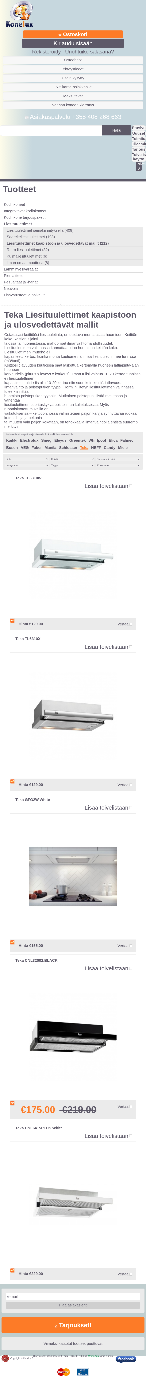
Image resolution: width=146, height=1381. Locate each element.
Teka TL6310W (28, 478)
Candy (109, 447)
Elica (113, 440)
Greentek (77, 440)
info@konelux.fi (54, 1356)
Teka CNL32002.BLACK (36, 960)
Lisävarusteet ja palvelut (24, 295)
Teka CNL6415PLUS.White (39, 1128)
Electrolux (29, 440)
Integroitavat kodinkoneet (25, 211)
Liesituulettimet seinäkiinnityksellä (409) (40, 230)
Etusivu (139, 128)
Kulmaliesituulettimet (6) (27, 256)
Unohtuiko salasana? (89, 52)
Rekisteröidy (46, 52)
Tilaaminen (139, 144)
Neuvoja (11, 288)
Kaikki (11, 440)
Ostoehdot (73, 60)
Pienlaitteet (13, 276)
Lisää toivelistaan (106, 485)
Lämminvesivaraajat (21, 269)
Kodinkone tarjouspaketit (24, 217)
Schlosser (68, 447)
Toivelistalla (138, 166)
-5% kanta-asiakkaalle (73, 87)
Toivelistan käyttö (139, 157)
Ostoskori (73, 34)
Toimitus (139, 139)
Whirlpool (97, 440)
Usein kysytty (73, 78)
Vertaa (123, 624)
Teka (84, 447)
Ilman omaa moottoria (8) (28, 263)
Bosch (12, 447)
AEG (25, 447)
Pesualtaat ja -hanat (21, 282)
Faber (37, 447)
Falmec (126, 440)
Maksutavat (73, 96)
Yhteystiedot (73, 69)
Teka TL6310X (27, 639)
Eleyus (60, 440)
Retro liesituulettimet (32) (28, 250)
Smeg (46, 440)
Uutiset (138, 133)
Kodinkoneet (14, 204)
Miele (123, 447)
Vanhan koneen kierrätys (73, 105)
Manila (50, 447)
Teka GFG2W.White (32, 800)
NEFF (96, 447)
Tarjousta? (139, 149)
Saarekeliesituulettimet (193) (31, 237)
